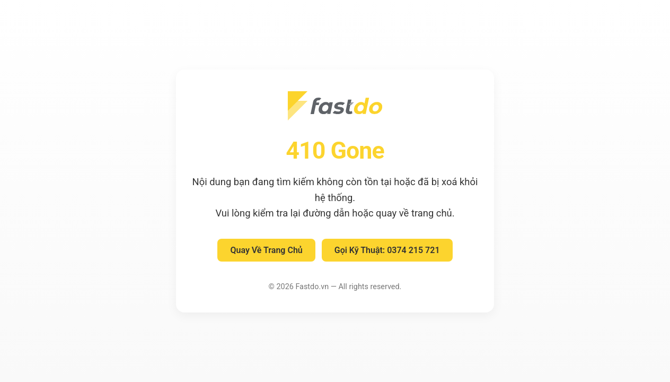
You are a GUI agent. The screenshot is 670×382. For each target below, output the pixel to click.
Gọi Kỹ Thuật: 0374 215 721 (387, 250)
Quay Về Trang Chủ (266, 250)
